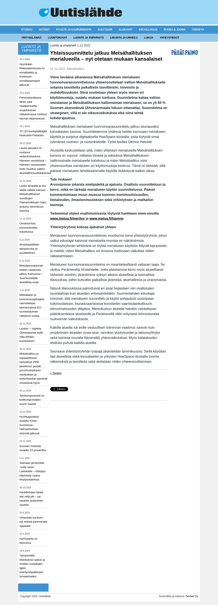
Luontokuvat (57, 37)
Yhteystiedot (169, 37)
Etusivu (26, 29)
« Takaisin (56, 373)
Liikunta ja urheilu (124, 37)
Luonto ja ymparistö (88, 37)
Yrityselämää (31, 37)
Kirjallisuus (148, 29)
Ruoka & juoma (174, 29)
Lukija (148, 37)
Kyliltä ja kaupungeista (74, 29)
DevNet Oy (192, 596)
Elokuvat (125, 29)
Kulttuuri (105, 29)
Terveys (198, 29)
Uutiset (44, 29)
